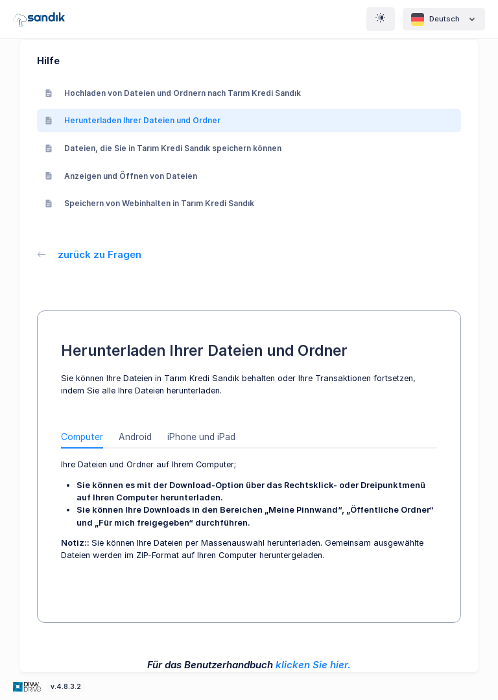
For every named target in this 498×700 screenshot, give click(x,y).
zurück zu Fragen (89, 254)
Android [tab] (135, 437)
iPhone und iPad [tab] (201, 437)
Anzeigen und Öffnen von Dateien (121, 176)
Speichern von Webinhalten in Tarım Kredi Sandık (149, 203)
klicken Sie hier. (313, 665)
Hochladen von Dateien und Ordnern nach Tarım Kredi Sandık (173, 93)
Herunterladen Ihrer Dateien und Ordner (132, 120)
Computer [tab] (82, 437)
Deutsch (444, 19)
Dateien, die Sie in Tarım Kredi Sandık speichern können (163, 148)
